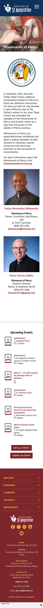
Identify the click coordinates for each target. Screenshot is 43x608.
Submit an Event (21, 455)
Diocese (9, 478)
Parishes (9, 485)
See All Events (21, 448)
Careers (9, 492)
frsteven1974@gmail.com (21, 292)
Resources (11, 507)
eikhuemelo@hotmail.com (21, 228)
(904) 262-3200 (21, 582)
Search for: (5, 603)
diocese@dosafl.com (24, 590)
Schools (9, 500)
